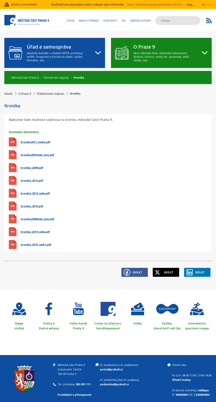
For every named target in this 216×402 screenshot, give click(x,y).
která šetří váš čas (167, 325)
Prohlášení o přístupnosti (74, 392)
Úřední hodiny (140, 20)
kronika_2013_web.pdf (35, 193)
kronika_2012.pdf (32, 180)
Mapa (19, 321)
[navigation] (54, 53)
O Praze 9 (24, 93)
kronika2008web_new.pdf (37, 219)
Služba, (167, 321)
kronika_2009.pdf (32, 167)
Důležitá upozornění (28, 4)
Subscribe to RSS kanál (209, 20)
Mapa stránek (89, 20)
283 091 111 (83, 382)
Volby (137, 321)
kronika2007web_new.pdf (37, 155)
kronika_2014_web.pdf (35, 232)
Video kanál (78, 321)
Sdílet (129, 270)
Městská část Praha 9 (25, 77)
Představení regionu (50, 93)
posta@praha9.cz (111, 367)
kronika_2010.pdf (32, 206)
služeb (19, 325)
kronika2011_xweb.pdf (35, 142)
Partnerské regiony (56, 77)
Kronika (79, 77)
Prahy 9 (78, 325)
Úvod (70, 20)
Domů (8, 93)
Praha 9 (49, 321)
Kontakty (110, 20)
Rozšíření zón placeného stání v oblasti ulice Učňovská (87, 4)
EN (123, 20)
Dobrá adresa (49, 325)
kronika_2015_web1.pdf (36, 244)
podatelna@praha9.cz (114, 382)
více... (190, 4)
